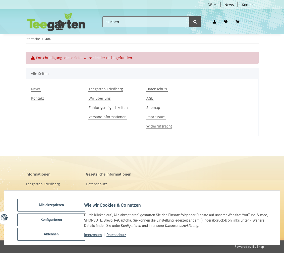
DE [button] (210, 4)
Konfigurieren (55, 222)
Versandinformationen (108, 116)
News (229, 4)
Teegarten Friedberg (106, 89)
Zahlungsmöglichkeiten (108, 107)
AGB (149, 98)
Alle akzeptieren (55, 209)
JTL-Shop (258, 246)
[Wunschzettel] (226, 21)
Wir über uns (100, 98)
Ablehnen (55, 235)
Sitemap (153, 107)
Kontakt (248, 4)
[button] (214, 21)
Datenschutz (156, 89)
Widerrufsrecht (159, 126)
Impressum (155, 116)
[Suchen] (146, 21)
